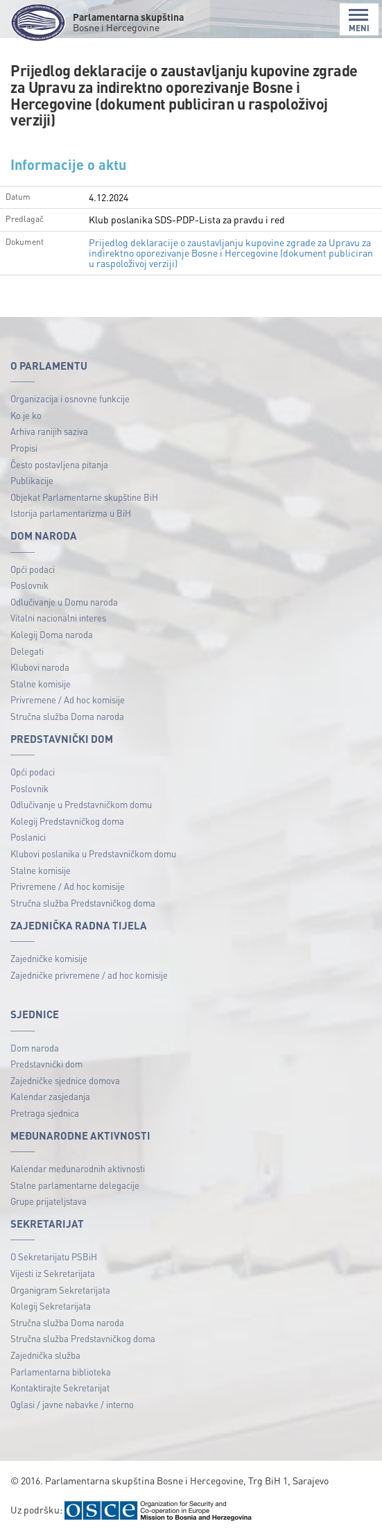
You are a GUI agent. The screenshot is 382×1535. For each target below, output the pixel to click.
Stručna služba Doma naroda (67, 716)
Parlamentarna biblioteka (60, 1372)
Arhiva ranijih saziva (49, 431)
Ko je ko (26, 415)
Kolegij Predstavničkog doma (67, 821)
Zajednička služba (45, 1355)
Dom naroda (34, 1048)
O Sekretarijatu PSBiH (53, 1256)
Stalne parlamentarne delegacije (74, 1185)
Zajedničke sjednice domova (65, 1080)
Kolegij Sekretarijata (50, 1306)
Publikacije (31, 480)
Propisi (23, 448)
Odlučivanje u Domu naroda (64, 602)
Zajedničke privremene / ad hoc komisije (89, 975)
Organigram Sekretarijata (60, 1290)
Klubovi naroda (39, 667)
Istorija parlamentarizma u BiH (70, 513)
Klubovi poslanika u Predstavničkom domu (93, 853)
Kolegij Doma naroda (51, 634)
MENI (359, 20)
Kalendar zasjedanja (50, 1096)
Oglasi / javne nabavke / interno (72, 1404)
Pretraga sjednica (44, 1113)
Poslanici (28, 837)
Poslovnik (29, 585)
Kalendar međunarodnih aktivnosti (77, 1168)
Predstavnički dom (46, 1064)
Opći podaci (32, 569)
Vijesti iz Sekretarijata (52, 1273)
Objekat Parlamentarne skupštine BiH (84, 497)
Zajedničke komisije (48, 958)
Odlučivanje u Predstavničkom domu (81, 804)
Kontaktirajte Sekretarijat (60, 1387)
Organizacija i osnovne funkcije (70, 398)
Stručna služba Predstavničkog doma (82, 903)
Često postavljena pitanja (59, 464)
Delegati (27, 651)
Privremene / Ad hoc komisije (67, 699)
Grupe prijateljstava (48, 1201)
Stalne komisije (40, 683)
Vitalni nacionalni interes (58, 618)
